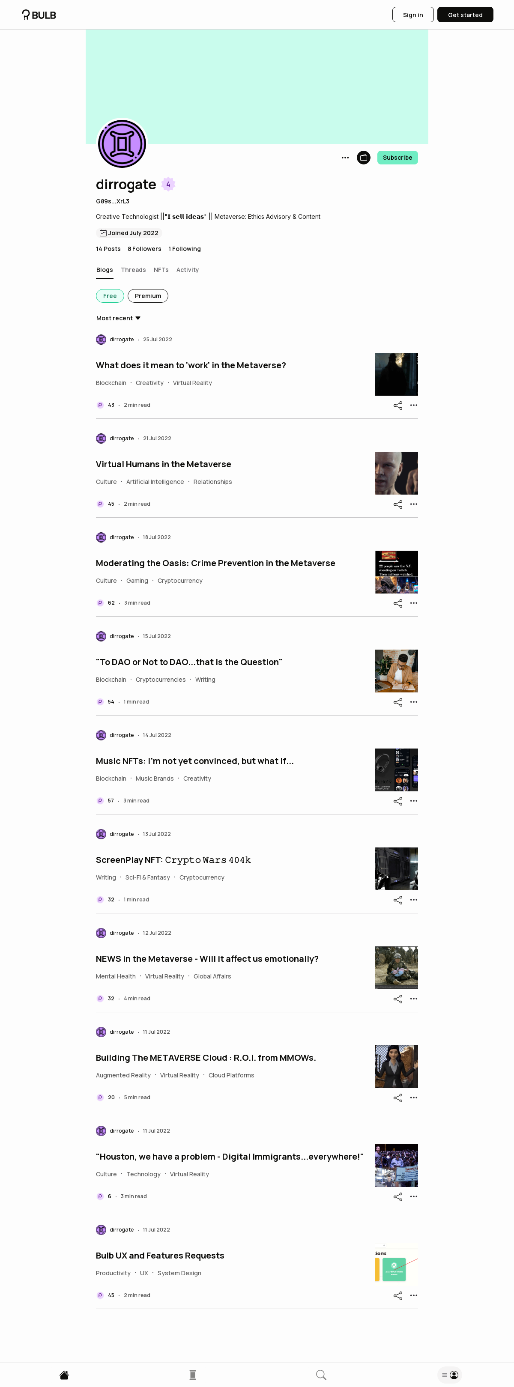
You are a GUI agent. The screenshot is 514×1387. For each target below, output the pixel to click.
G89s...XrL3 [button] (112, 201)
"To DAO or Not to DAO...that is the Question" (189, 662)
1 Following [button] (184, 249)
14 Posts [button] (108, 249)
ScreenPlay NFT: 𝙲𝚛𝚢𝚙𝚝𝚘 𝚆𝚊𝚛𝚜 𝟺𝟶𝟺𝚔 (173, 859)
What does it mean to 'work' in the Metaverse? (191, 365)
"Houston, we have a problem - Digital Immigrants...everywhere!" (230, 1156)
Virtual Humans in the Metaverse (163, 464)
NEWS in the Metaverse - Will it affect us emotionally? (207, 958)
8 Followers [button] (144, 249)
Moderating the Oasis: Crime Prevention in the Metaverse (215, 563)
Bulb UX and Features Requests (160, 1255)
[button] (122, 144)
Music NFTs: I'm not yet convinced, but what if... (195, 761)
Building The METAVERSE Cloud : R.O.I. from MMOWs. (206, 1057)
